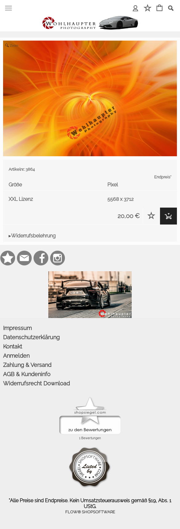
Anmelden (16, 355)
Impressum (17, 328)
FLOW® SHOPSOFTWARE (90, 512)
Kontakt (12, 346)
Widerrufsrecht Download (36, 383)
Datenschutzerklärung (31, 337)
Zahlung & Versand (27, 365)
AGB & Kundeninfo (26, 374)
